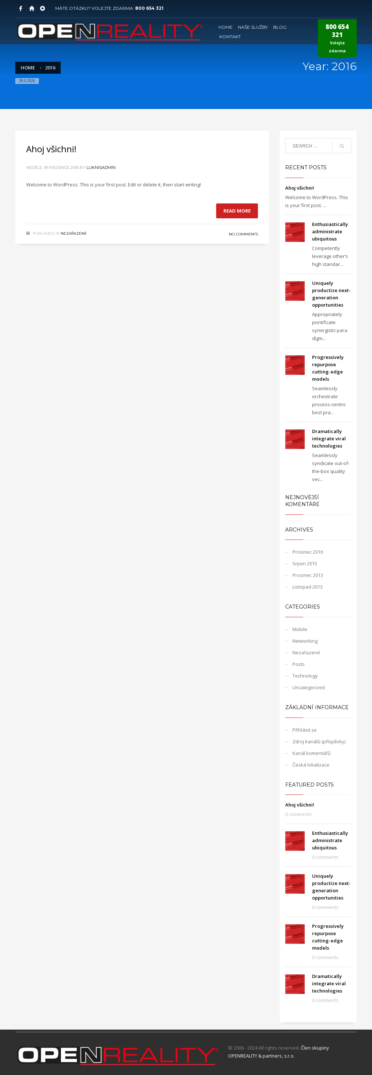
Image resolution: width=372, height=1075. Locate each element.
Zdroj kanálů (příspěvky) (318, 741)
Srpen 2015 (304, 563)
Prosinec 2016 (307, 552)
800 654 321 (149, 8)
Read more (237, 210)
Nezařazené (74, 233)
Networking (305, 641)
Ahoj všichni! (51, 149)
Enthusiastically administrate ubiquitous (330, 231)
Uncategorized (308, 687)
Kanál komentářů (311, 753)
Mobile (299, 629)
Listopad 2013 (307, 586)
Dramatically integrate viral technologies (329, 438)
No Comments (243, 234)
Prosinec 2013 (307, 575)
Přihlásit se (304, 730)
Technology (305, 675)
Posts (298, 664)
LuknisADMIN (101, 167)
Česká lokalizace (310, 764)
